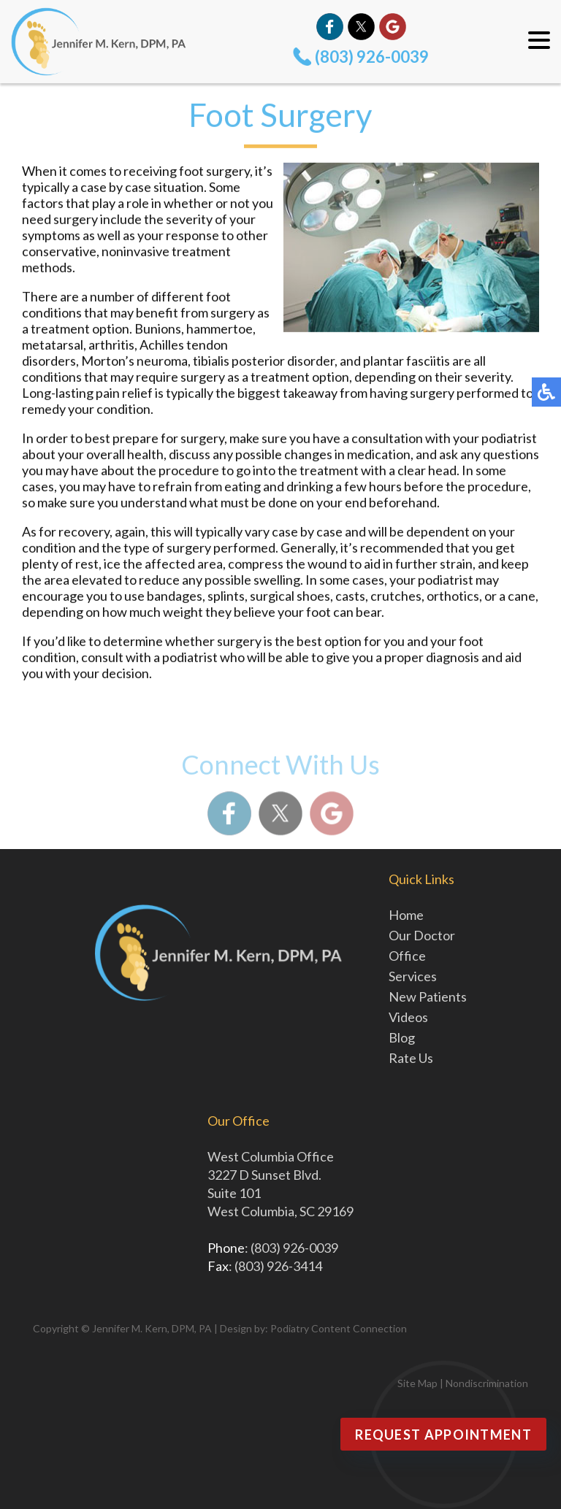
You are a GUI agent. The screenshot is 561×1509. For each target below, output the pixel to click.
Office (407, 956)
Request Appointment (443, 1435)
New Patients (428, 996)
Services (413, 976)
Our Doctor (422, 935)
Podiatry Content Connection (338, 1328)
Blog (402, 1037)
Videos (408, 1017)
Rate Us (411, 1058)
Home (406, 915)
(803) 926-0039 (372, 56)
